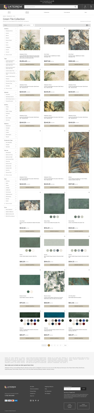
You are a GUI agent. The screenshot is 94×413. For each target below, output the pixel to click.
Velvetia (36, 369)
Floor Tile (8, 161)
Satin (7, 115)
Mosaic (7, 130)
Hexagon (8, 127)
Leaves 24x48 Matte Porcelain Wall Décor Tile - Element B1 (53, 179)
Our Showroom (48, 391)
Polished (8, 113)
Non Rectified (9, 142)
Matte (7, 109)
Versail (48, 369)
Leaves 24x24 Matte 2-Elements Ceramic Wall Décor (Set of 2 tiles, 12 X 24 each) (53, 298)
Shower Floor (8, 172)
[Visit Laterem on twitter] (33, 400)
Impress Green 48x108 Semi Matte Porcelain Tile (52, 56)
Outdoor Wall (9, 168)
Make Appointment (83, 405)
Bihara (7, 35)
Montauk (63, 367)
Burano (7, 37)
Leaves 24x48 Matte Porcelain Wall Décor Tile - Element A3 (29, 87)
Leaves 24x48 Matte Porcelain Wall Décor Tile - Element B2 (78, 87)
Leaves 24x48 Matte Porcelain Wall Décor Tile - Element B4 (29, 118)
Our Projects (47, 393)
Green (14, 16)
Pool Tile (7, 170)
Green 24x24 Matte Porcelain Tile (52, 222)
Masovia (21, 328)
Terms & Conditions (34, 388)
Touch (21, 254)
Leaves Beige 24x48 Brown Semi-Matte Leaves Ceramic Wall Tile (78, 179)
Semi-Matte (8, 117)
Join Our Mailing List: (68, 386)
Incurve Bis (53, 367)
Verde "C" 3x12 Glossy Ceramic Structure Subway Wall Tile (29, 330)
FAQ (46, 388)
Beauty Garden (42, 369)
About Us (32, 395)
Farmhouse (8, 192)
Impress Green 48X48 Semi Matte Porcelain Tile (76, 56)
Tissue (20, 369)
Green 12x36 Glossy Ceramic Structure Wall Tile (79, 257)
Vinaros (52, 369)
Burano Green (9, 40)
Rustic (7, 200)
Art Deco (8, 181)
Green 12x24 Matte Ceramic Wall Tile (28, 256)
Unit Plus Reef (72, 295)
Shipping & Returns (49, 386)
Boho (7, 183)
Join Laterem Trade (69, 406)
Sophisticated (8, 369)
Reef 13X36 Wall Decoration (75, 297)
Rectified (8, 146)
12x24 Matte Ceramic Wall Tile (26, 297)
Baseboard (8, 125)
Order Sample (30, 64)
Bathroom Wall (9, 156)
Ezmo (7, 44)
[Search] (51, 6)
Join (83, 388)
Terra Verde (15, 369)
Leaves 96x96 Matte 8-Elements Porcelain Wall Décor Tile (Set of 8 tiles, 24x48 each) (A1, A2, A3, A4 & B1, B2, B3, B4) (29, 57)
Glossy (7, 106)
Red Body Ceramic (10, 96)
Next (65, 345)
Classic (7, 185)
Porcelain (8, 94)
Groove (7, 49)
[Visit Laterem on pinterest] (35, 400)
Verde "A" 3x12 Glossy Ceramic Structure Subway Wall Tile (78, 330)
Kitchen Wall (8, 165)
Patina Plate (47, 221)
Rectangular (8, 134)
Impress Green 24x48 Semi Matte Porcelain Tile (30, 223)
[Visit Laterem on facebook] (38, 400)
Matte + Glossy (9, 111)
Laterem (4, 16)
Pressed (7, 144)
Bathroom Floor (9, 154)
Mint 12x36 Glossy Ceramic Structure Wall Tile (53, 257)
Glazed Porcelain (9, 101)
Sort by (20, 25)
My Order (32, 386)
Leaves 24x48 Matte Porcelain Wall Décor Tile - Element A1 (53, 118)
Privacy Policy (33, 391)
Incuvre (7, 52)
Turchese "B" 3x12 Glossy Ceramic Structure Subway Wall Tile (54, 330)
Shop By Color (9, 16)
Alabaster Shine (9, 30)
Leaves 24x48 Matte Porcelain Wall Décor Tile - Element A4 (78, 118)
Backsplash (8, 152)
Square (7, 136)
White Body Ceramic (10, 98)
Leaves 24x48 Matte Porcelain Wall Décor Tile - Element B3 (53, 87)
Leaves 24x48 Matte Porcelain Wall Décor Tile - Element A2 (29, 179)
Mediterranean (9, 194)
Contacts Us (32, 393)
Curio (7, 42)
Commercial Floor (10, 159)
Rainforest (81, 367)
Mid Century (8, 196)
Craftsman (8, 189)
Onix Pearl (46, 54)
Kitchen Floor (9, 163)
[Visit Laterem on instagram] (30, 400)
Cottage (7, 187)
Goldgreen (8, 47)
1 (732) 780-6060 (9, 395)
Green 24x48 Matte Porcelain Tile (76, 222)
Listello (7, 132)
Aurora (7, 33)
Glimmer (8, 120)
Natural (7, 198)
